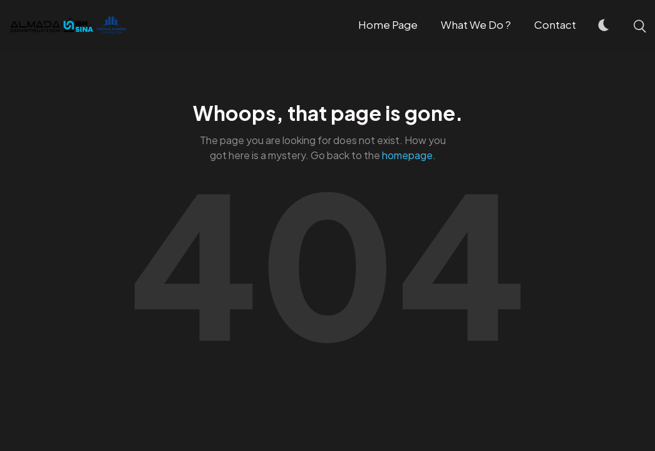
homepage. (409, 155)
